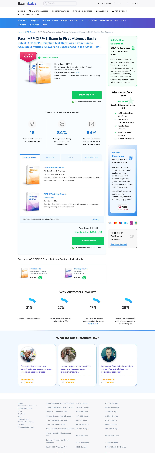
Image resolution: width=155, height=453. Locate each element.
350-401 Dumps (111, 429)
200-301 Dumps (82, 407)
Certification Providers (27, 406)
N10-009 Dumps (82, 424)
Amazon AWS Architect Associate (60, 429)
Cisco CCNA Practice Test (57, 420)
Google (64, 20)
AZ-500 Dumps (111, 442)
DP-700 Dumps (82, 412)
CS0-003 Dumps (112, 436)
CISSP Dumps (81, 447)
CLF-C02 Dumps (82, 442)
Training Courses (82, 11)
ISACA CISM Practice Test (56, 447)
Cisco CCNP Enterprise (55, 424)
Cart (134, 3)
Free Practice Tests (26, 427)
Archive (21, 424)
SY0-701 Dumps (82, 403)
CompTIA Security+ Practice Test (60, 403)
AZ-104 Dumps (111, 403)
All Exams (102, 11)
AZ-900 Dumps (82, 429)
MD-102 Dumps (82, 436)
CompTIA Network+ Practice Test (60, 407)
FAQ (19, 416)
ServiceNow (106, 20)
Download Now (86, 95)
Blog (20, 411)
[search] (46, 3)
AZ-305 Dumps (111, 416)
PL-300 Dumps (111, 424)
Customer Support (118, 244)
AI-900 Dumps (111, 412)
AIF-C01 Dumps (82, 420)
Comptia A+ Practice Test (57, 412)
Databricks (92, 20)
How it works (104, 3)
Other (44, 25)
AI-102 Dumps (111, 420)
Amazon (46, 20)
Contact (21, 414)
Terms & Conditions (26, 422)
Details (95, 219)
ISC (82, 20)
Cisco (55, 20)
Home (21, 11)
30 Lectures (49, 197)
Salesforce (34, 25)
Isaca (123, 20)
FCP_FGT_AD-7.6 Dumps (115, 447)
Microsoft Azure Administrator (59, 416)
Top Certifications (28, 14)
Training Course (81, 269)
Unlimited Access (38, 11)
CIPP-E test (93, 324)
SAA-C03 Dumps (112, 407)
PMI (116, 20)
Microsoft (22, 20)
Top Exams (118, 11)
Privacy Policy (24, 419)
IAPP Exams (30, 32)
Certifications (60, 11)
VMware (22, 25)
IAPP (78, 73)
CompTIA (34, 20)
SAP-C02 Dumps (82, 416)
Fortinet (74, 20)
